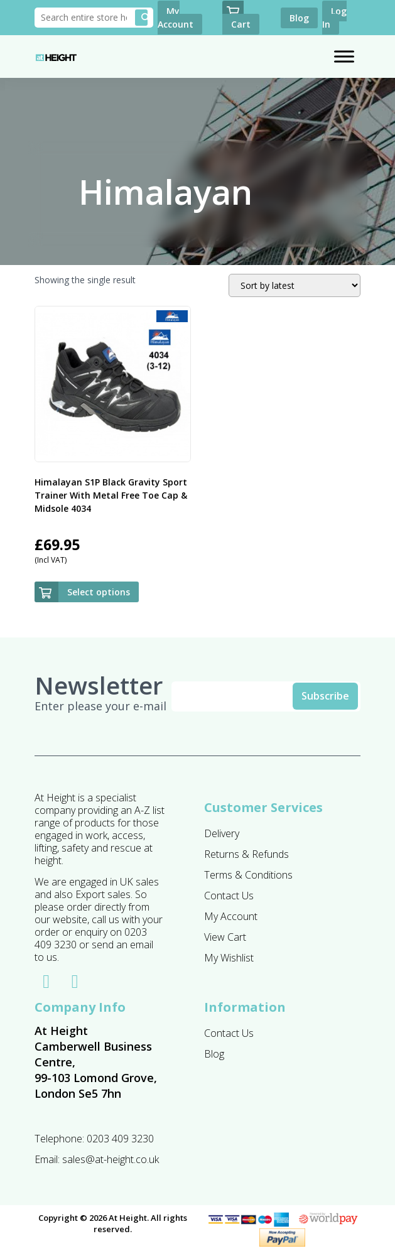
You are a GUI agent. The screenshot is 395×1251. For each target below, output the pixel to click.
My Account (230, 916)
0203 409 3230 (120, 1138)
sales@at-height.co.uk (110, 1159)
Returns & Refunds (246, 854)
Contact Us (229, 895)
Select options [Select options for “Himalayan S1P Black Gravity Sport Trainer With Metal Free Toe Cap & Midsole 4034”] (98, 592)
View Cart (225, 937)
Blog (214, 1054)
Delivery (221, 833)
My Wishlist (229, 958)
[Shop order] (294, 285)
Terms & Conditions (248, 875)
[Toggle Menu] (344, 57)
